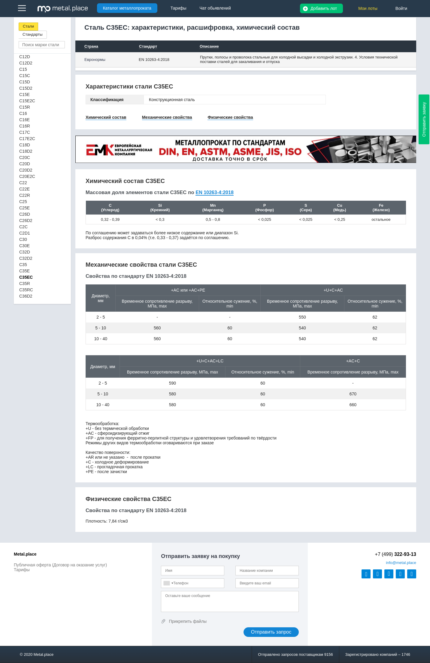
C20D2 (25, 170)
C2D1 (24, 233)
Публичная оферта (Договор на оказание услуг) (60, 564)
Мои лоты (367, 8)
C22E (24, 189)
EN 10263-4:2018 (154, 59)
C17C (24, 132)
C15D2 (25, 88)
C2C (23, 226)
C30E (24, 245)
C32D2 (25, 258)
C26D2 (25, 220)
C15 (23, 69)
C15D (24, 82)
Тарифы (22, 569)
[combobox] (168, 583)
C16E (24, 119)
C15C (24, 75)
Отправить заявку (424, 119)
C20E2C (27, 176)
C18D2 (25, 151)
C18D (24, 144)
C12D (24, 56)
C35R (24, 283)
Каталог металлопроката (127, 8)
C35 (23, 264)
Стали (28, 26)
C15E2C (27, 100)
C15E (24, 94)
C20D (24, 163)
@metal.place (401, 562)
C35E (24, 270)
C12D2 (25, 63)
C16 (23, 113)
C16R (24, 126)
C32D (24, 252)
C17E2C (27, 138)
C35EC (26, 277)
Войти (401, 8)
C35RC (26, 289)
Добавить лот (323, 8)
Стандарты (33, 34)
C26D (24, 214)
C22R (24, 195)
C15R (24, 107)
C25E (24, 208)
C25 (23, 201)
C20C (24, 157)
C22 (23, 182)
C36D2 (25, 296)
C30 (23, 239)
